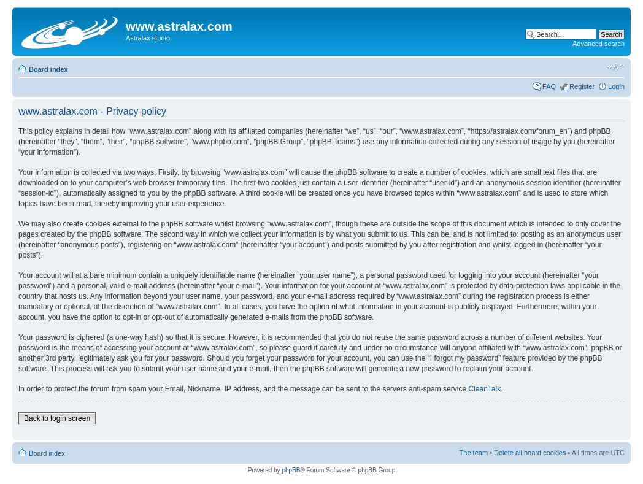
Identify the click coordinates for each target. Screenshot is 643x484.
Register (582, 86)
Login (616, 86)
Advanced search (598, 43)
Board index (48, 69)
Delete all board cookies (530, 452)
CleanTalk (484, 389)
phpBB (291, 470)
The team (474, 452)
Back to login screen (57, 418)
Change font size (616, 66)
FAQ (549, 86)
